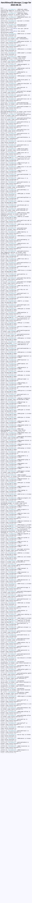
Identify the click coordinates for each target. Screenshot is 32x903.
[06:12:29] (4, 235)
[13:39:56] (4, 722)
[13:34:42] (4, 708)
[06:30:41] (4, 258)
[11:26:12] (4, 624)
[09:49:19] (4, 518)
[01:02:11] (4, 39)
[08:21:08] (4, 386)
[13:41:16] (4, 726)
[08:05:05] (4, 364)
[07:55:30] (4, 336)
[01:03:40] (4, 43)
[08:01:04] (4, 350)
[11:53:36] (4, 653)
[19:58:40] (4, 894)
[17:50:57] (4, 825)
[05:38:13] (4, 212)
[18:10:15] (4, 834)
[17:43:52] (4, 806)
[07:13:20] (4, 309)
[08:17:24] (4, 378)
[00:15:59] (4, 14)
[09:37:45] (4, 495)
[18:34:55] (4, 861)
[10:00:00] (4, 527)
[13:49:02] (4, 740)
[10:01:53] (4, 531)
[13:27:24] (4, 699)
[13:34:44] (4, 713)
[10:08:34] (4, 550)
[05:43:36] (4, 231)
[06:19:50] (4, 249)
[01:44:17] (4, 99)
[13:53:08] (4, 751)
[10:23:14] (4, 591)
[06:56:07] (4, 290)
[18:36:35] (4, 866)
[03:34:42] (4, 168)
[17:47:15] (4, 815)
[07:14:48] (4, 313)
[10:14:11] (4, 573)
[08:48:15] (4, 435)
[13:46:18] (4, 731)
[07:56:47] (4, 341)
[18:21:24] (4, 857)
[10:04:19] (4, 541)
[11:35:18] (4, 634)
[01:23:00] (4, 62)
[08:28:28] (4, 409)
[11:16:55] (4, 619)
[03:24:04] (4, 163)
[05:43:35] (4, 226)
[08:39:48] (4, 416)
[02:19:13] (4, 131)
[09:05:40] (4, 453)
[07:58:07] (4, 346)
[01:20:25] (4, 57)
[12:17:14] (4, 671)
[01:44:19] (4, 103)
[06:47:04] (4, 277)
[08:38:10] (4, 412)
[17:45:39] (4, 811)
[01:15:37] (4, 48)
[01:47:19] (4, 108)
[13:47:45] (4, 736)
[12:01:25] (4, 657)
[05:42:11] (4, 221)
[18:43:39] (4, 871)
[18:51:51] (4, 880)
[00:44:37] (4, 36)
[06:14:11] (4, 244)
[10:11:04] (4, 559)
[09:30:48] (4, 490)
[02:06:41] (4, 126)
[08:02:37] (4, 355)
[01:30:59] (4, 71)
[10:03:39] (4, 536)
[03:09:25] (4, 158)
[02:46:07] (4, 140)
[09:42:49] (4, 504)
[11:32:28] (4, 631)
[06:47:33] (4, 281)
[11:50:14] (4, 648)
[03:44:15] (4, 181)
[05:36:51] (4, 208)
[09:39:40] (4, 499)
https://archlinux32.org (17, 13)
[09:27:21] (4, 485)
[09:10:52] (4, 462)
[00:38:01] (4, 23)
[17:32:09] (4, 783)
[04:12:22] (4, 189)
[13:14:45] (4, 694)
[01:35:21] (4, 85)
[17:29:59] (4, 779)
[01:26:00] (4, 66)
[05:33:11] (4, 203)
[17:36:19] (4, 788)
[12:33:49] (4, 690)
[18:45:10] (4, 875)
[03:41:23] (4, 177)
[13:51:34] (4, 746)
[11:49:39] (4, 643)
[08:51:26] (4, 439)
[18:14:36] (4, 843)
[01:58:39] (4, 117)
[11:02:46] (4, 600)
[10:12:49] (4, 568)
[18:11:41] (4, 838)
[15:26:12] (4, 765)
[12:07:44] (4, 662)
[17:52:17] (4, 829)
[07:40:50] (4, 332)
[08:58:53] (4, 444)
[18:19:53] (4, 852)
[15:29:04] (4, 769)
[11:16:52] (4, 614)
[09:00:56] (4, 449)
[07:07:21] (4, 304)
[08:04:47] (4, 360)
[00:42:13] (4, 28)
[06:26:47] (4, 254)
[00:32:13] (4, 19)
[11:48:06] (4, 639)
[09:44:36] (4, 508)
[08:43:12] (4, 421)
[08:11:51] (4, 373)
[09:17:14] (4, 467)
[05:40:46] (4, 217)
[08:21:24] (4, 390)
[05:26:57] (4, 198)
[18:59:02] (4, 889)
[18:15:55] (4, 848)
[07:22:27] (4, 318)
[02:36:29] (4, 135)
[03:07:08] (4, 154)
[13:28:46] (4, 703)
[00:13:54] (4, 10)
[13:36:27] (4, 717)
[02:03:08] (4, 122)
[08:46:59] (4, 430)
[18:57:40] (4, 884)
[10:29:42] (4, 596)
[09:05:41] (4, 458)
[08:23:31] (4, 395)
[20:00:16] (4, 898)
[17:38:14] (4, 792)
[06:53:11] (4, 286)
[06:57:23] (4, 295)
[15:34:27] (4, 774)
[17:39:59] (4, 797)
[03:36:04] (4, 172)
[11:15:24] (4, 610)
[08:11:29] (4, 369)
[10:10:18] (4, 554)
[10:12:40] (4, 564)
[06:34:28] (4, 272)
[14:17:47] (4, 760)
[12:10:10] (4, 666)
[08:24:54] (4, 399)
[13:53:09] (4, 756)
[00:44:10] (4, 33)
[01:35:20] (4, 80)
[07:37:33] (4, 323)
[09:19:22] (4, 472)
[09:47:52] (4, 513)
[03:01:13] (4, 145)
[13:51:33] (4, 743)
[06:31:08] (4, 263)
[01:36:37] (4, 89)
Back (2, 8)
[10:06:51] (4, 545)
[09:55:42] (4, 522)
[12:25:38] (4, 680)
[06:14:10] (4, 240)
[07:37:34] (4, 327)
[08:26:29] (4, 404)
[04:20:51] (4, 194)
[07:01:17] (4, 300)
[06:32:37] (4, 267)
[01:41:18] (4, 94)
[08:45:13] (4, 426)
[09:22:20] (4, 476)
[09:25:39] (4, 481)
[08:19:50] (4, 381)
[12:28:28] (4, 685)
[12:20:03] (4, 676)
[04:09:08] (4, 186)
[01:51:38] (4, 112)
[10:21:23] (4, 587)
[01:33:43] (4, 76)
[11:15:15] (4, 605)
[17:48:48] (4, 820)
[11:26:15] (4, 628)
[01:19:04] (4, 53)
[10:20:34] (4, 582)
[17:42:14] (4, 802)
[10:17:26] (4, 577)
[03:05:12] (4, 149)
